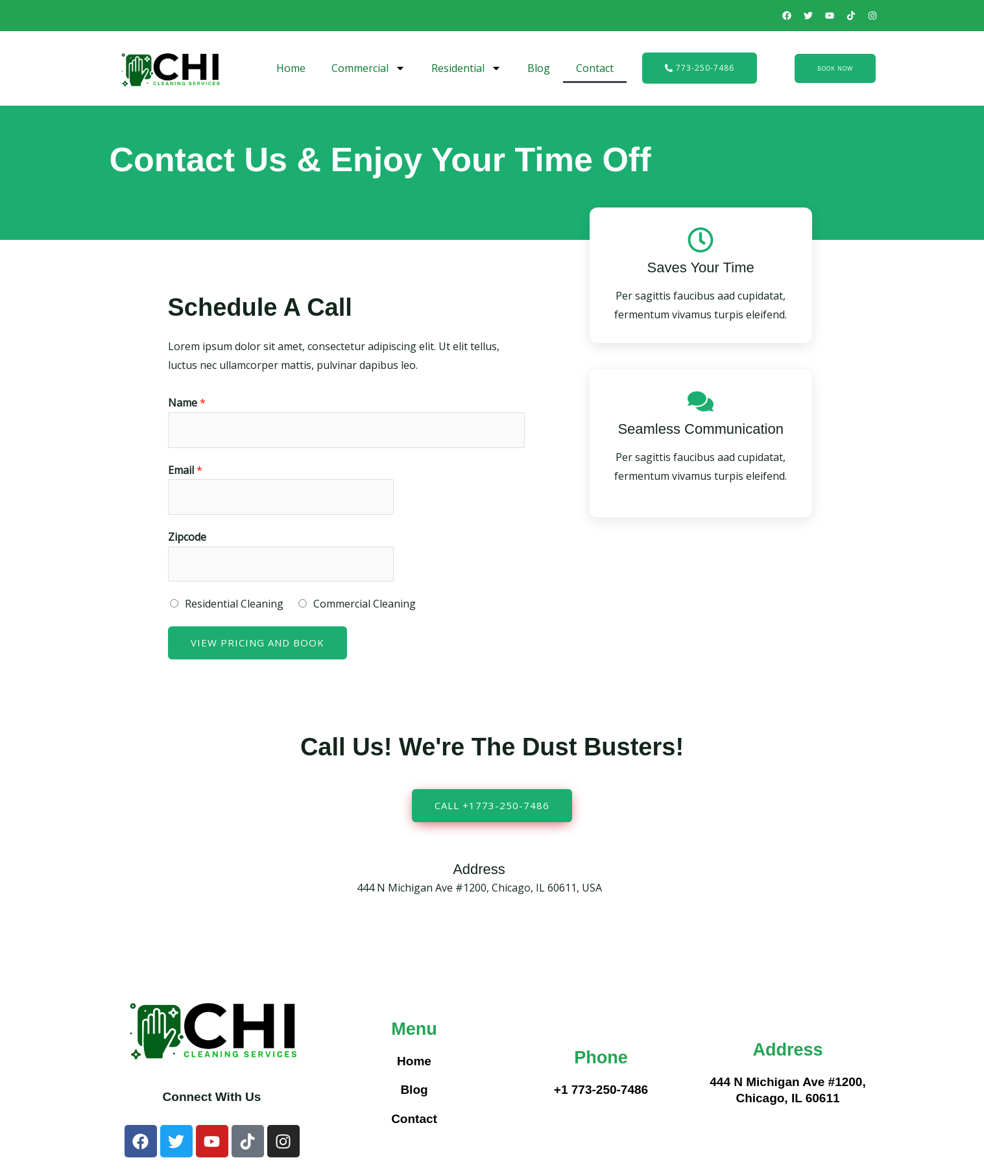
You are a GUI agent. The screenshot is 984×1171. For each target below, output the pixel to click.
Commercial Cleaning (364, 604)
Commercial (368, 68)
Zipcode (187, 537)
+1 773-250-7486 (601, 1091)
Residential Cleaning (234, 604)
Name (187, 403)
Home (291, 68)
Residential (466, 68)
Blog (538, 68)
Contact (595, 68)
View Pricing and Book (257, 643)
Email (185, 470)
